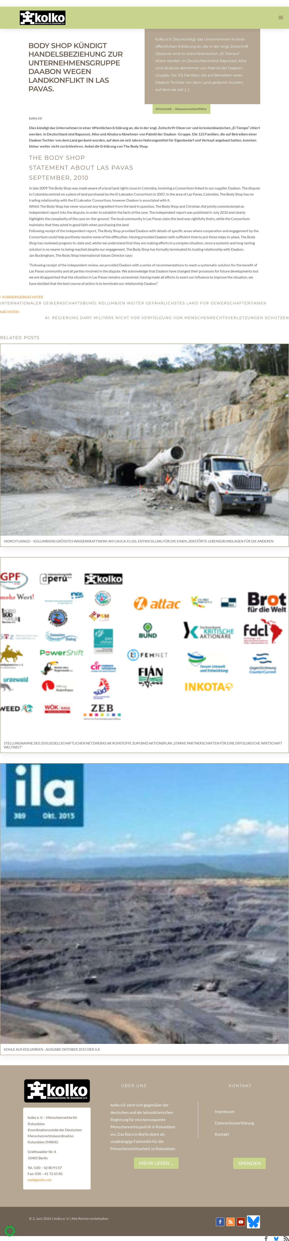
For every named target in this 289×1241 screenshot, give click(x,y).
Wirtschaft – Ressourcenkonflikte (180, 109)
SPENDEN (249, 1163)
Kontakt (222, 1134)
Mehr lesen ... (156, 1163)
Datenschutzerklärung (234, 1122)
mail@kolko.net (40, 1180)
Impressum (225, 1111)
